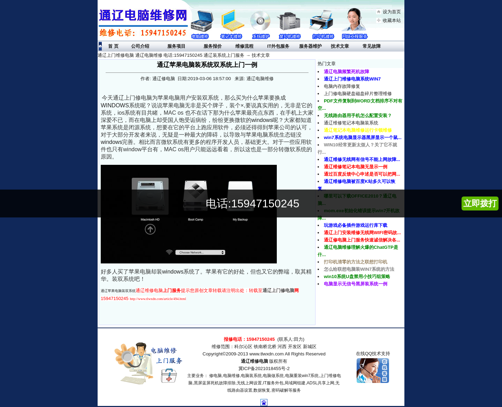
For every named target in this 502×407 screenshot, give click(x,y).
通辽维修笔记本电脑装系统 (351, 122)
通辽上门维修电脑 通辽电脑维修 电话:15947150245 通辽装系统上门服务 (171, 55)
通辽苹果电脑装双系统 (118, 291)
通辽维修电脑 (254, 361)
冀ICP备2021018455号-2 (264, 368)
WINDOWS (115, 105)
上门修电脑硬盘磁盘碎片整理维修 (358, 93)
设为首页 (392, 11)
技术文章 (261, 55)
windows (262, 120)
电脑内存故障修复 (342, 86)
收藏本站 (392, 20)
